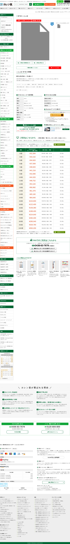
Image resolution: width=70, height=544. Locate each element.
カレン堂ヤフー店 (56, 499)
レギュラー (2, 168)
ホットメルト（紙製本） (26, 84)
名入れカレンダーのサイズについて (24, 506)
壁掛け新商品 (3, 121)
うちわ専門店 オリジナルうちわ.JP (59, 513)
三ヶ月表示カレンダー (5, 129)
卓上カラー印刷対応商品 (5, 222)
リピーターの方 (39, 8)
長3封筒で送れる (4, 242)
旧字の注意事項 (3, 539)
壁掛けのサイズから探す (55, 11)
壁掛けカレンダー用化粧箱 (6, 278)
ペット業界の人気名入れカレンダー (42, 529)
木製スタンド (3, 201)
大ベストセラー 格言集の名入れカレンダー (6, 347)
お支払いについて (56, 8)
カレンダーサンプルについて (5, 516)
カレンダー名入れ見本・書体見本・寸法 (7, 505)
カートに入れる (56, 67)
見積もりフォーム (21, 525)
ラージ (1, 171)
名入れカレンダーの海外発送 (5, 514)
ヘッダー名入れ (3, 163)
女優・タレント (3, 87)
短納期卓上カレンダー (5, 214)
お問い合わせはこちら (41, 398)
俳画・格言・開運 (4, 79)
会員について (2, 507)
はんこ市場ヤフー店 (56, 502)
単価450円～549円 (4, 266)
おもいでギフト (55, 517)
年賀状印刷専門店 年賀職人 (58, 500)
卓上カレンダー (13, 8)
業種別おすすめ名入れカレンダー (41, 509)
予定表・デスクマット (5, 204)
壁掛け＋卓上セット (4, 46)
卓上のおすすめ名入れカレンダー (41, 500)
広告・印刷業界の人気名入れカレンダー (43, 515)
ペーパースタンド (4, 196)
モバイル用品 (3, 322)
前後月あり (2, 147)
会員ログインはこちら (6, 413)
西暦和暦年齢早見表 (21, 517)
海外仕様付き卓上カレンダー (6, 235)
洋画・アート (3, 76)
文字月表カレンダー (4, 52)
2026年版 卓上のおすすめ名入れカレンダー (6, 339)
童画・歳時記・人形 (40, 86)
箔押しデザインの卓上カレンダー (6, 239)
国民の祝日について (21, 515)
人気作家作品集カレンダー (6, 158)
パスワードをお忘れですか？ (6, 29)
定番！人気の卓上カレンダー (6, 217)
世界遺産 (2, 63)
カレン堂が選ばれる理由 (22, 500)
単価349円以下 (3, 261)
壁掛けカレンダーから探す (45, 11)
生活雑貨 (2, 327)
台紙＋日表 (2, 116)
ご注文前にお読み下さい (4, 509)
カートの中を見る (51, 4)
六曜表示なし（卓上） (5, 230)
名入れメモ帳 (3, 312)
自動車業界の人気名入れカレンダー (42, 517)
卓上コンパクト (3, 250)
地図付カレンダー (4, 150)
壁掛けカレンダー (3, 8)
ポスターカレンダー (4, 161)
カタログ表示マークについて (23, 508)
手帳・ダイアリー (21, 8)
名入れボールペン (4, 325)
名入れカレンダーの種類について (24, 502)
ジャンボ (2, 174)
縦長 (1, 176)
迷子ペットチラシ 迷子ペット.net (59, 511)
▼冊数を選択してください (32, 67)
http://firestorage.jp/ (51, 120)
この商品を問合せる (39, 62)
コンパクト (62, 11)
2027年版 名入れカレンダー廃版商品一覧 (7, 520)
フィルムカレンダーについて (23, 504)
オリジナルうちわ (4, 309)
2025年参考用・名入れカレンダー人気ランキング (6, 335)
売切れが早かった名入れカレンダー (6, 518)
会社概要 (19, 529)
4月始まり (2, 245)
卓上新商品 (2, 211)
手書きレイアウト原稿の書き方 (6, 537)
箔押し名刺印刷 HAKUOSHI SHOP (59, 509)
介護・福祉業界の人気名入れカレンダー (43, 513)
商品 (39, 11)
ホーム (36, 11)
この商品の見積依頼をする (24, 62)
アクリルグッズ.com (56, 515)
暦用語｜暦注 (20, 513)
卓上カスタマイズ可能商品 (6, 225)
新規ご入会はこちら (5, 30)
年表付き (2, 142)
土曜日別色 (50, 84)
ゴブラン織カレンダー (5, 110)
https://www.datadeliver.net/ (53, 121)
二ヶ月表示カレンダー (5, 126)
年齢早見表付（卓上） (5, 233)
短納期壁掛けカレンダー (5, 124)
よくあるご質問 (65, 8)
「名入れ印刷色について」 (33, 144)
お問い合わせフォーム (52, 432)
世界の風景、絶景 (4, 60)
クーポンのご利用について (5, 499)
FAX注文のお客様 (3, 511)
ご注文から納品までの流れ (5, 521)
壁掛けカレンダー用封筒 (5, 281)
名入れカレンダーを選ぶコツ (23, 499)
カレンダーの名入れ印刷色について (6, 500)
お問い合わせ (20, 523)
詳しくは (14, 448)
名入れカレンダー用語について (23, 509)
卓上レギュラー (3, 252)
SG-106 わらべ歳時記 (31, 271)
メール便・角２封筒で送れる (6, 182)
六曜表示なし (3, 134)
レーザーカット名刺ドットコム (58, 508)
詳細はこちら (66, 129)
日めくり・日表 (3, 100)
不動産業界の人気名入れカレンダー (42, 519)
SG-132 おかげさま (42, 271)
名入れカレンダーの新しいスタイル (41, 506)
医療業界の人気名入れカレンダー (42, 524)
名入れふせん (3, 314)
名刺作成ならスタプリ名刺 (57, 506)
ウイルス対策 (3, 317)
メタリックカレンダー (5, 113)
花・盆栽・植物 (3, 68)
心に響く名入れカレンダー (40, 502)
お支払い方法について (4, 526)
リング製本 (2, 188)
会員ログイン (39, 4)
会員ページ (20, 527)
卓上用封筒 (2, 287)
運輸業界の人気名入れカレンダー (42, 526)
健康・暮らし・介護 (4, 92)
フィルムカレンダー (4, 55)
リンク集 (19, 536)
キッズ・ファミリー (4, 103)
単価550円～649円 (4, 269)
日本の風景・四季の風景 (5, 58)
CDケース (2, 193)
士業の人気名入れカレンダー (41, 528)
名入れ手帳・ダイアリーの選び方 (41, 508)
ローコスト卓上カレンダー (6, 219)
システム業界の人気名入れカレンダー (42, 522)
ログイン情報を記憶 (5, 25)
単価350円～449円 (41, 84)
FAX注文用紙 (17, 432)
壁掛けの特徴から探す (20, 86)
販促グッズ (30, 8)
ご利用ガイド (47, 8)
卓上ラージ (2, 255)
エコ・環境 (2, 97)
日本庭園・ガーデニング (5, 66)
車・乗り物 (2, 95)
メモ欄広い (2, 153)
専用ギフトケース (4, 289)
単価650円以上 (3, 272)
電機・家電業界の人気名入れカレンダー (43, 531)
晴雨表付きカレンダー (5, 137)
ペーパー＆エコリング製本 (6, 190)
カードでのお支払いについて (5, 528)
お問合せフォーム (53, 482)
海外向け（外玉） (4, 145)
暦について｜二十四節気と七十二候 (24, 511)
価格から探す (34, 84)
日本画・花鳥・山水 (4, 74)
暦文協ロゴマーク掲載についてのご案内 (25, 518)
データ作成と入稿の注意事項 (5, 535)
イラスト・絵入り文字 (5, 71)
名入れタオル (3, 303)
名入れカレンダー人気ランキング (41, 499)
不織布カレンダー (4, 108)
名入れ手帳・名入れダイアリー (6, 296)
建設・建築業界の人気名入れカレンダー (43, 512)
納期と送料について (4, 530)
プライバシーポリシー (22, 534)
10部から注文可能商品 (5, 227)
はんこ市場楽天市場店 (57, 504)
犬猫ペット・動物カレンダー (6, 81)
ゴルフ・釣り (3, 89)
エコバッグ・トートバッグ (6, 319)
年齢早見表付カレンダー (5, 139)
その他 (1, 206)
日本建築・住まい (4, 84)
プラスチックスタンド (5, 198)
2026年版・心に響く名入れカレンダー (6, 343)
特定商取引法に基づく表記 (22, 532)
